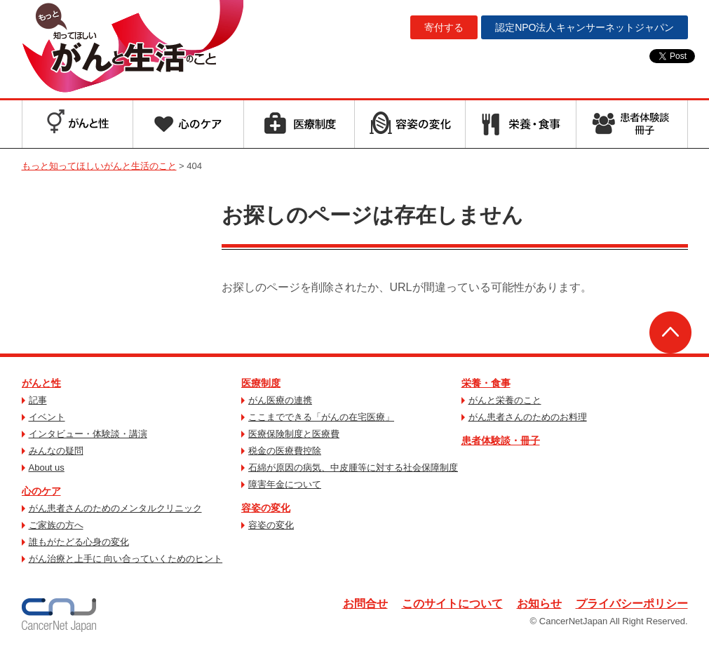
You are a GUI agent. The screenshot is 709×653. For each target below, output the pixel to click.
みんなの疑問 (56, 450)
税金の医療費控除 (284, 450)
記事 (38, 400)
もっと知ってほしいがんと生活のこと (132, 47)
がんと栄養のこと (504, 400)
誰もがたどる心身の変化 (79, 542)
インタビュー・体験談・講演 (88, 434)
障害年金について (284, 484)
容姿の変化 (265, 507)
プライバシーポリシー (632, 604)
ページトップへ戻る (670, 332)
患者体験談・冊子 (500, 440)
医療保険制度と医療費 (293, 434)
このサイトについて (452, 604)
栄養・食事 (486, 383)
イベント (47, 417)
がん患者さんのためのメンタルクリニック (115, 508)
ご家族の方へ (56, 525)
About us (47, 467)
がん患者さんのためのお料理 (527, 417)
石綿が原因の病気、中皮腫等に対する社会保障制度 (353, 467)
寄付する (444, 27)
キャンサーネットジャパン (584, 27)
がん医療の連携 (280, 400)
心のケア (41, 491)
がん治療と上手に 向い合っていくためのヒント (126, 558)
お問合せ (365, 604)
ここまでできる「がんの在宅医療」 (321, 417)
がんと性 (41, 383)
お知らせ (539, 604)
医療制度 (261, 383)
